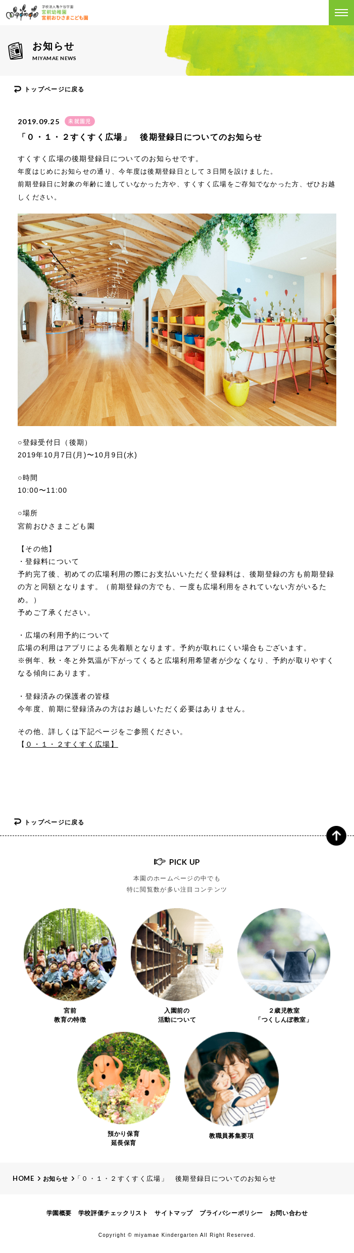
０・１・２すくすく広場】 (71, 744)
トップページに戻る (54, 89)
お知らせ (55, 1178)
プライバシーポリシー (231, 1213)
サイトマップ (174, 1213)
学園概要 (59, 1213)
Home (23, 1178)
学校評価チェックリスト (113, 1213)
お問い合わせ (289, 1213)
